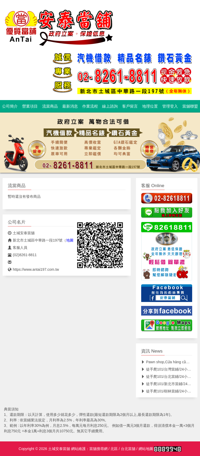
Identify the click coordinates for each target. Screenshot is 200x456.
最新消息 (70, 106)
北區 (114, 449)
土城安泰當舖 (21, 233)
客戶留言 (130, 106)
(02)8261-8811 (22, 255)
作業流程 (90, 106)
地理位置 (150, 106)
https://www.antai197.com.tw (33, 269)
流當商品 (50, 106)
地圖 (69, 240)
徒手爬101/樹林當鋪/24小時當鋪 (169, 391)
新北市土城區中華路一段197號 (35, 240)
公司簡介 (10, 106)
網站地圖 (146, 449)
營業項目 (30, 106)
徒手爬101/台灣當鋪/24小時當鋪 (169, 369)
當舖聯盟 (190, 106)
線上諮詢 (110, 106)
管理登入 (170, 106)
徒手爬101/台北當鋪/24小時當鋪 (169, 376)
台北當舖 (128, 449)
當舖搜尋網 (98, 449)
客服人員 (17, 247)
